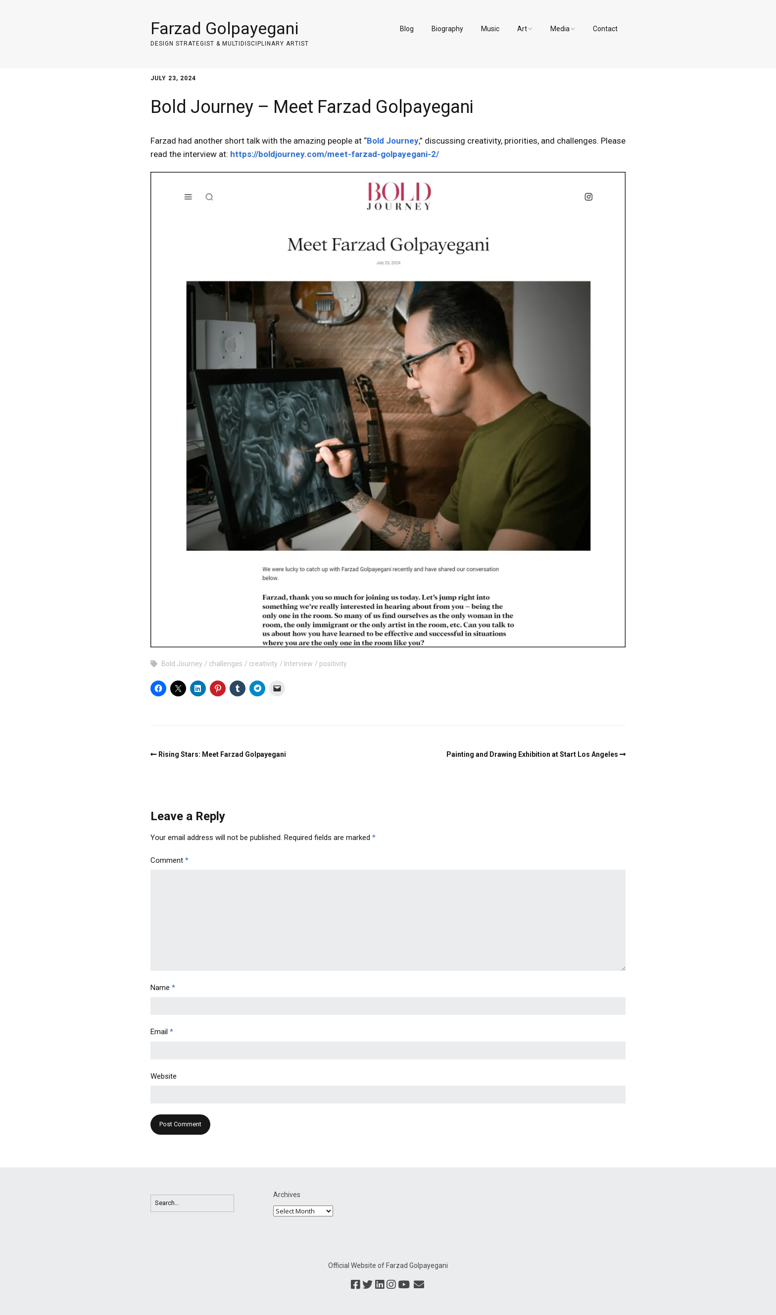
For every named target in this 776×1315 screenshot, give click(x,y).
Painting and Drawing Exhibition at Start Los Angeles (532, 754)
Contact (605, 29)
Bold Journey (393, 141)
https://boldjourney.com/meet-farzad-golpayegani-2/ (334, 154)
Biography (447, 29)
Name (162, 987)
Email (161, 1031)
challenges (225, 664)
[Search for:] (192, 1203)
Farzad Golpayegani (224, 28)
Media (560, 29)
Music (490, 29)
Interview (298, 664)
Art (522, 29)
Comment (169, 860)
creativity (263, 664)
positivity (333, 664)
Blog (407, 29)
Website (163, 1076)
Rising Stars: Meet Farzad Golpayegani (222, 754)
